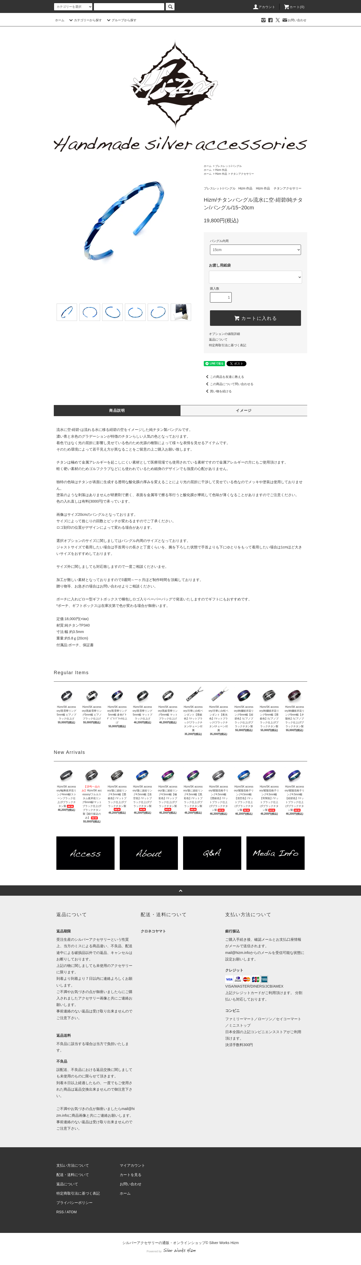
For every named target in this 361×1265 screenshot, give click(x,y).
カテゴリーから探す (85, 20)
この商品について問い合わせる (228, 384)
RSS (60, 1212)
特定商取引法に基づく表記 (227, 345)
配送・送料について (72, 1175)
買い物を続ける (218, 391)
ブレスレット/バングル (228, 166)
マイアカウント (132, 1165)
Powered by (180, 1251)
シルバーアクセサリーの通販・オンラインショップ (164, 1243)
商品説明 (117, 410)
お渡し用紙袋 (220, 265)
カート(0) (294, 7)
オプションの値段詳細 (224, 334)
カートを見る (130, 1175)
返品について (218, 339)
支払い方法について (72, 1165)
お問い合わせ (294, 20)
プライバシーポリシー (74, 1203)
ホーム (59, 20)
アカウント (264, 7)
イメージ (244, 410)
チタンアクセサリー (242, 173)
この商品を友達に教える (224, 377)
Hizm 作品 (221, 169)
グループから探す (121, 20)
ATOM (72, 1212)
